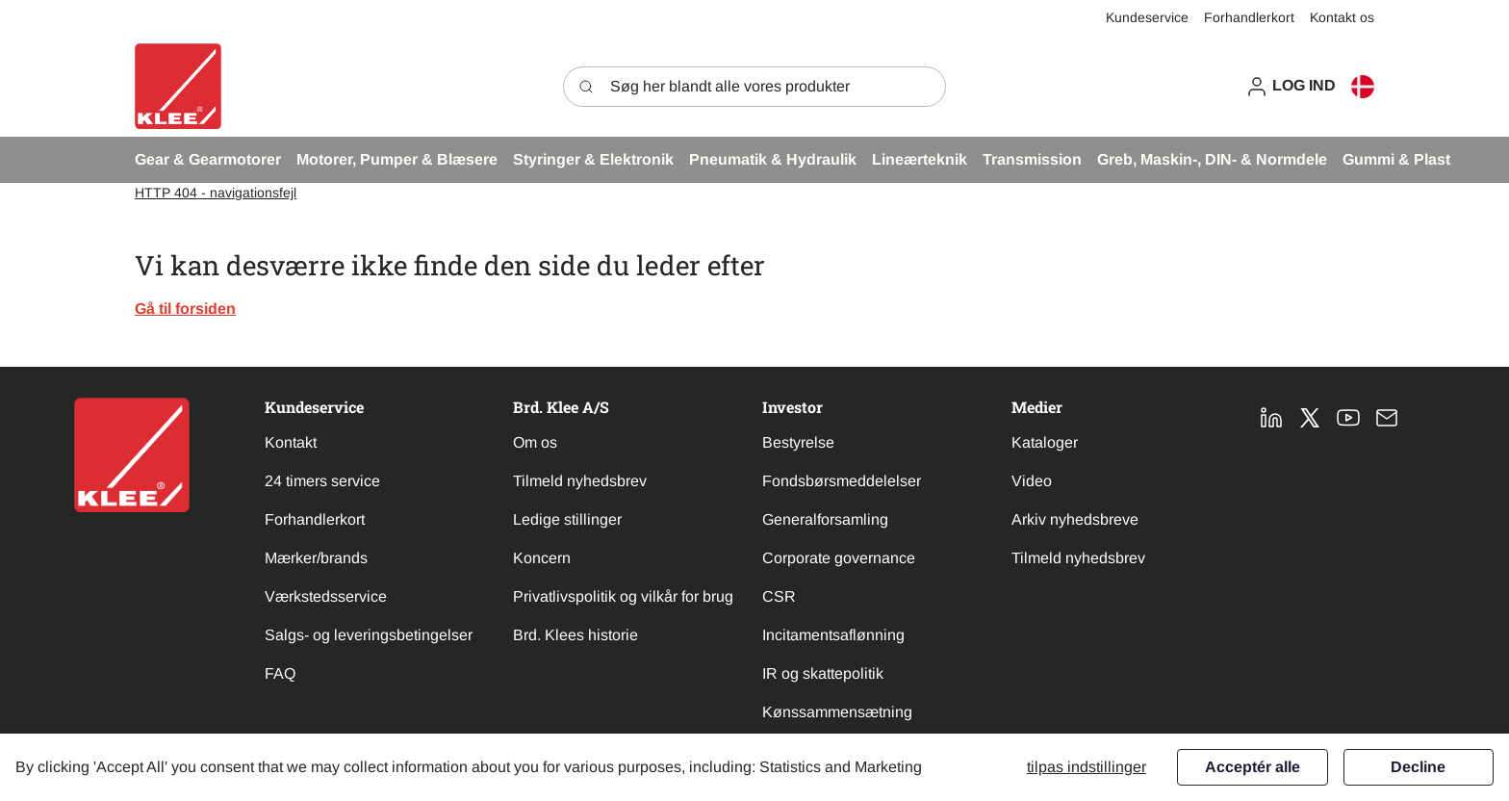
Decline (1418, 767)
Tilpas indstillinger (1086, 767)
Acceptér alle (1252, 767)
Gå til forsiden (185, 308)
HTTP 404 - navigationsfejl (215, 192)
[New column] (132, 455)
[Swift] (178, 86)
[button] (1290, 86)
